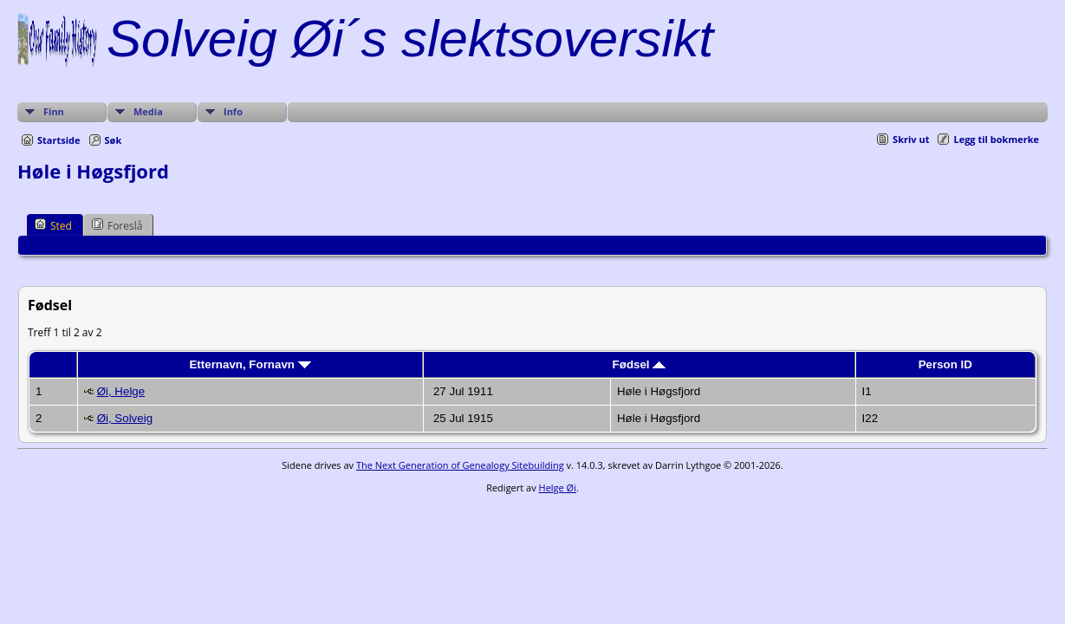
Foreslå (117, 225)
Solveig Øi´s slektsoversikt (410, 39)
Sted (53, 225)
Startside (59, 139)
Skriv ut (911, 139)
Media (148, 111)
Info (233, 111)
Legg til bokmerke (996, 139)
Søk (113, 139)
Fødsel (639, 364)
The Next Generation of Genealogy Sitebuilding (460, 464)
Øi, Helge (121, 391)
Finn (53, 111)
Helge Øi (557, 487)
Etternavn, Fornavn (249, 364)
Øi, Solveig (125, 418)
